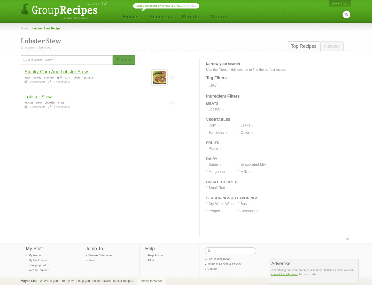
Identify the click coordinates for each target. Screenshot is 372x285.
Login (344, 3)
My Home (35, 255)
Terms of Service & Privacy (224, 263)
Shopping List (37, 265)
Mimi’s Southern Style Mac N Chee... (159, 5)
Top (346, 238)
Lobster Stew (38, 96)
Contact (212, 268)
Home (24, 28)
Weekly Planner (39, 270)
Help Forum (155, 255)
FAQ (151, 260)
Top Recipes (303, 46)
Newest (332, 46)
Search (92, 260)
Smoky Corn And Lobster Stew (56, 71)
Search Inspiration (218, 258)
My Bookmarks (38, 260)
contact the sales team (284, 274)
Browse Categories (100, 255)
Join (334, 3)
